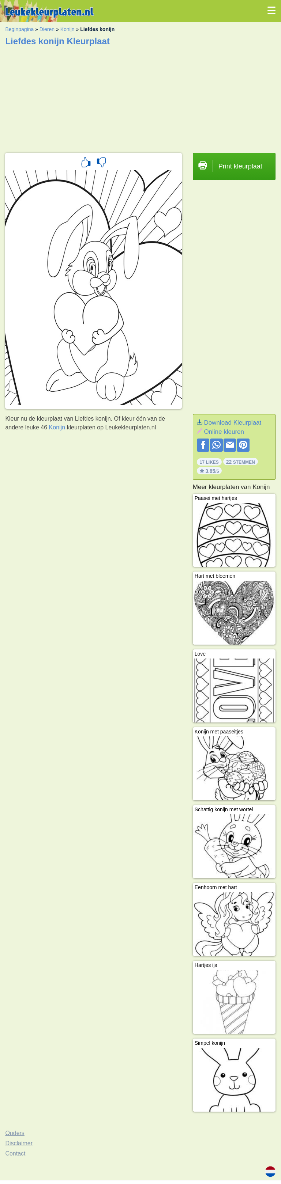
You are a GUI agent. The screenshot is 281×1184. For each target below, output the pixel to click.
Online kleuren (224, 431)
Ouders (14, 1133)
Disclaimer (19, 1143)
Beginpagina (19, 29)
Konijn (67, 29)
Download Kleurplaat (232, 422)
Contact (15, 1153)
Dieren (47, 29)
